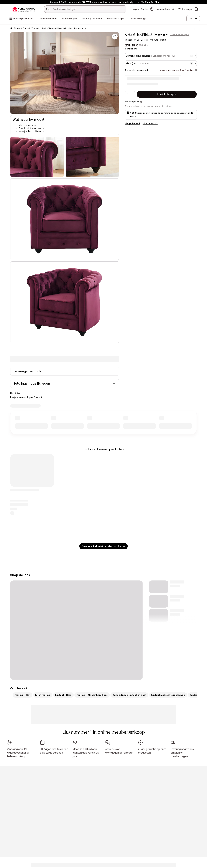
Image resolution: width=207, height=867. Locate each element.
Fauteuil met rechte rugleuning (72, 28)
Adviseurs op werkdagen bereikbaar (119, 750)
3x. (138, 101)
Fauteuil (53, 28)
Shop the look (132, 123)
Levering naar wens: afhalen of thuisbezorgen (182, 752)
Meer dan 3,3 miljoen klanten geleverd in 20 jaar (86, 752)
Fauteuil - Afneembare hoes (92, 695)
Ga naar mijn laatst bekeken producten (103, 546)
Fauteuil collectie (40, 28)
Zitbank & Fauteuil (22, 28)
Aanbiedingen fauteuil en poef (129, 695)
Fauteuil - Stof (22, 695)
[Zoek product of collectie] (47, 9)
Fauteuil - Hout (63, 695)
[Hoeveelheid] (130, 94)
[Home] (11, 28)
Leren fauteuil (42, 695)
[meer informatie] (196, 70)
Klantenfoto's (150, 123)
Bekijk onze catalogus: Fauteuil (26, 397)
